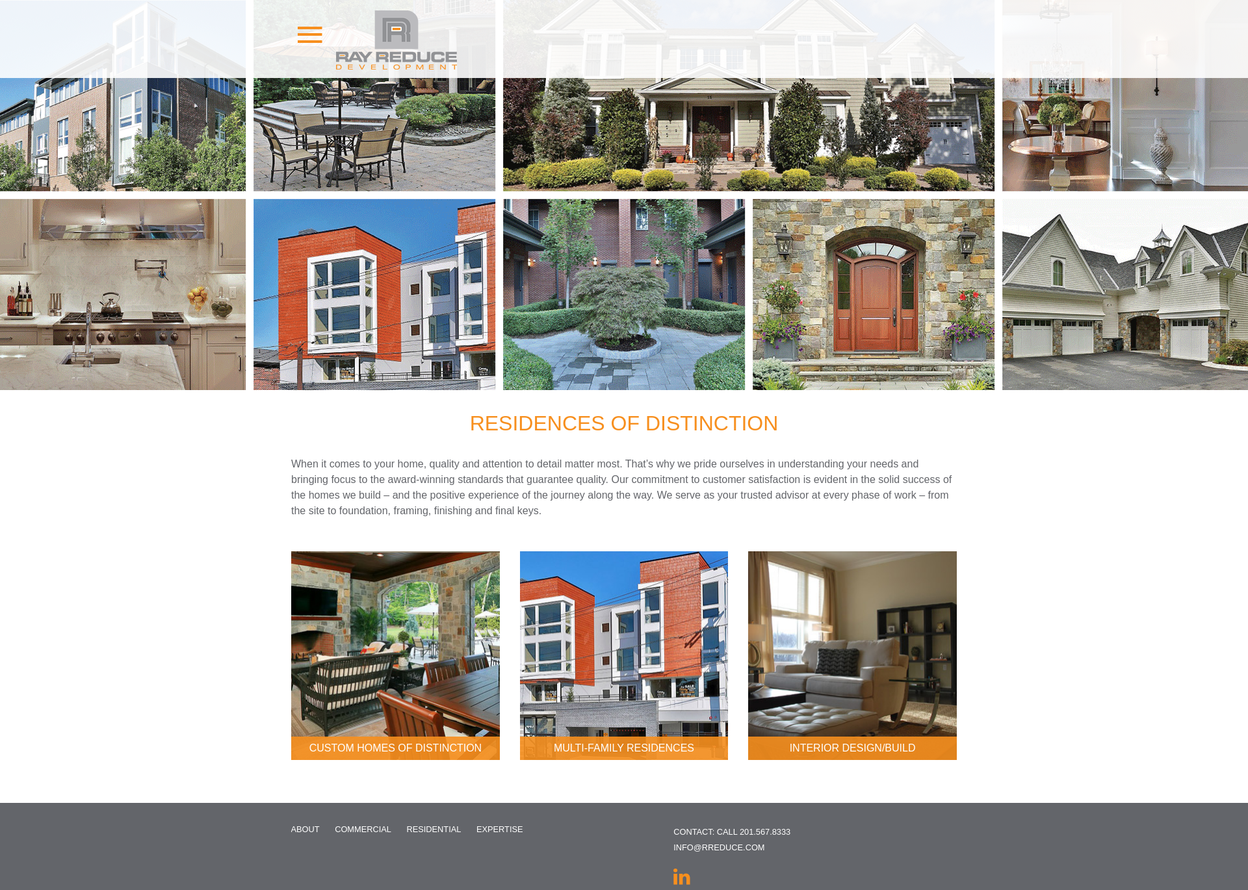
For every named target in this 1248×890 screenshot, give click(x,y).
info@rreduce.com (718, 847)
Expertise (499, 829)
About (305, 829)
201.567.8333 (765, 832)
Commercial (363, 829)
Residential (433, 829)
